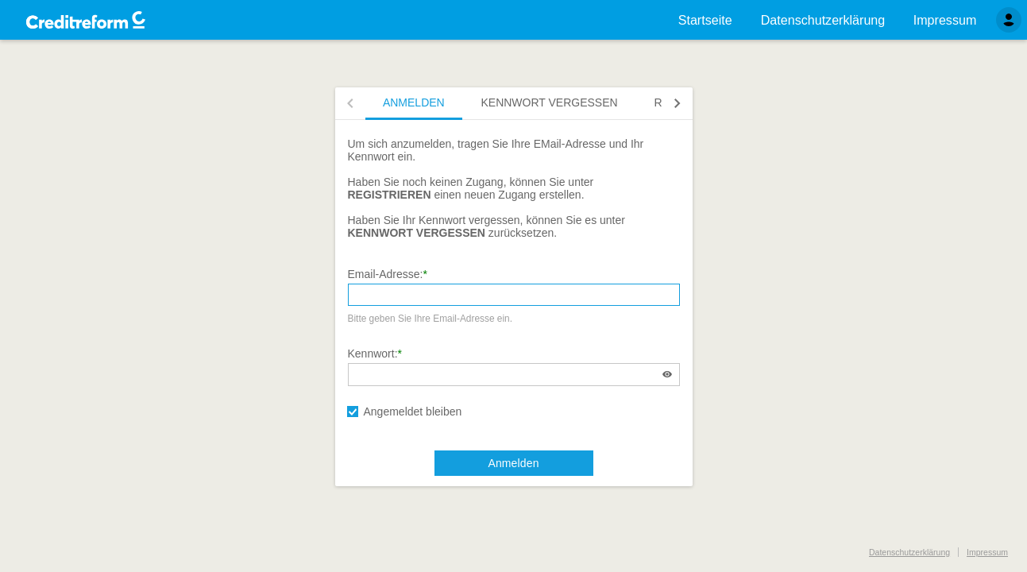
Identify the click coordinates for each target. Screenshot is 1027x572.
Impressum (987, 552)
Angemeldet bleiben (413, 411)
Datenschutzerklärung (909, 552)
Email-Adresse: (385, 274)
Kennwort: (373, 353)
